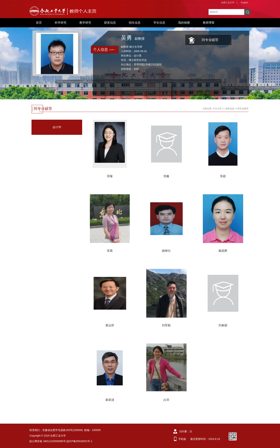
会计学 (56, 127)
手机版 (182, 438)
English (244, 2)
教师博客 (209, 22)
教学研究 (85, 22)
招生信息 (135, 22)
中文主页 (217, 108)
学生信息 (159, 22)
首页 (39, 22)
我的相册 (184, 22)
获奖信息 (110, 22)
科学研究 (60, 22)
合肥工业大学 (227, 2)
